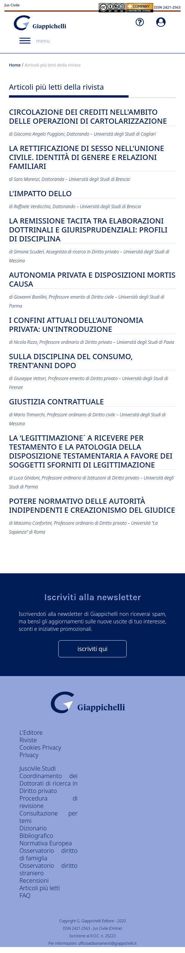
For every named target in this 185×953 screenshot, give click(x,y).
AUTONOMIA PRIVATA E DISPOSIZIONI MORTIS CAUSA (92, 280)
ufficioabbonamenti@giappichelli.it (107, 943)
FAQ (24, 895)
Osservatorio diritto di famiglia (48, 854)
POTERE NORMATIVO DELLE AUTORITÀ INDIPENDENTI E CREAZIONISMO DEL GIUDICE (92, 506)
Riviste (28, 740)
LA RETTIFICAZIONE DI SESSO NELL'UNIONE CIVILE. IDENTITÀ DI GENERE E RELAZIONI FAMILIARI (86, 157)
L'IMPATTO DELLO (40, 193)
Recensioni (34, 880)
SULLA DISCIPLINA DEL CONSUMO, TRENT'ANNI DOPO (71, 361)
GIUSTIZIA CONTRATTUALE (56, 402)
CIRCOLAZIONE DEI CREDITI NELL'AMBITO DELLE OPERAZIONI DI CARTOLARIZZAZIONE (88, 117)
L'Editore (31, 732)
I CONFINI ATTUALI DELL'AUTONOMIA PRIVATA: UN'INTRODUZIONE (76, 325)
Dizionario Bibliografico (36, 832)
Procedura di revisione (48, 802)
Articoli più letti (39, 888)
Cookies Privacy (40, 747)
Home (15, 65)
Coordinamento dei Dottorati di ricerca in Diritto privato (48, 783)
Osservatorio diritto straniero (48, 869)
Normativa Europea (45, 843)
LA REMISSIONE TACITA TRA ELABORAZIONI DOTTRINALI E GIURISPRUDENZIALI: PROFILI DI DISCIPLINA (88, 230)
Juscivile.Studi (37, 768)
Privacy (28, 755)
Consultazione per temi (48, 817)
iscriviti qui (92, 649)
